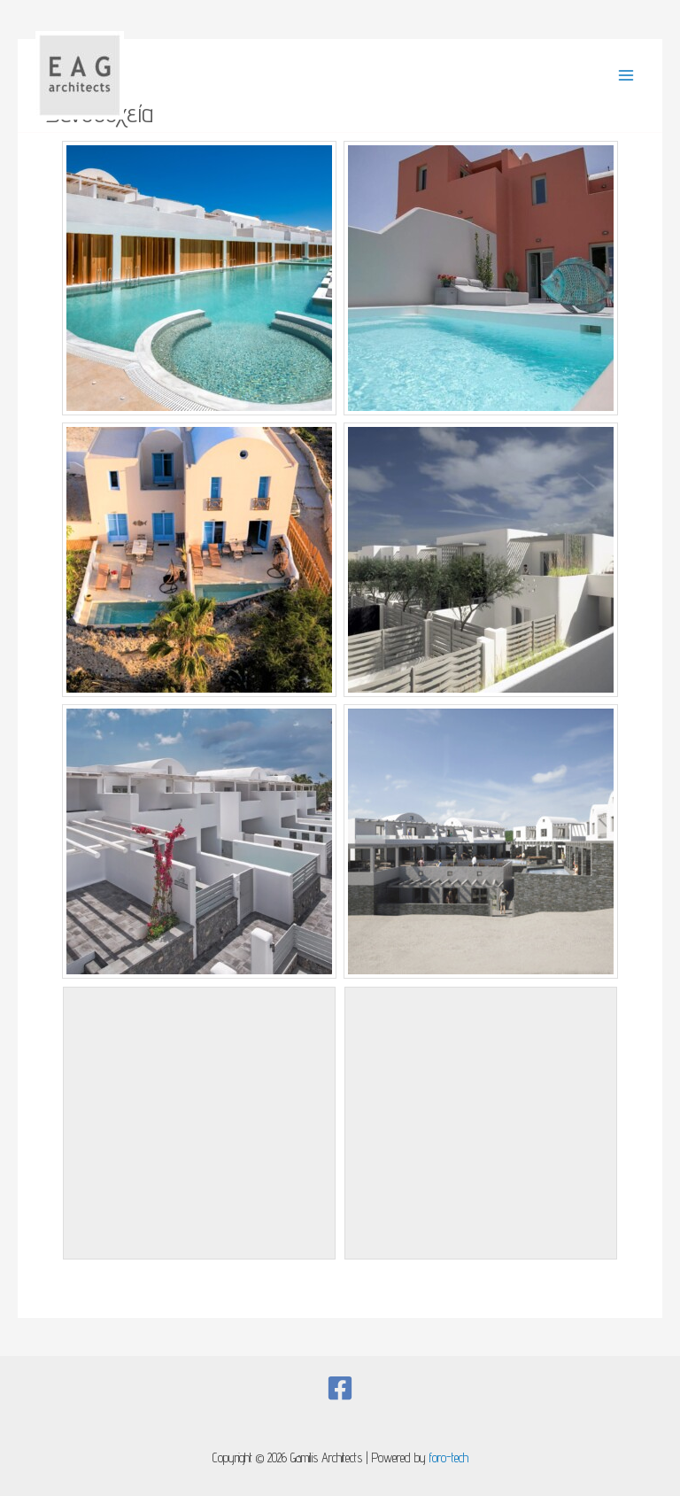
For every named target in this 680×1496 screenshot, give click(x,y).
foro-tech (448, 1457)
